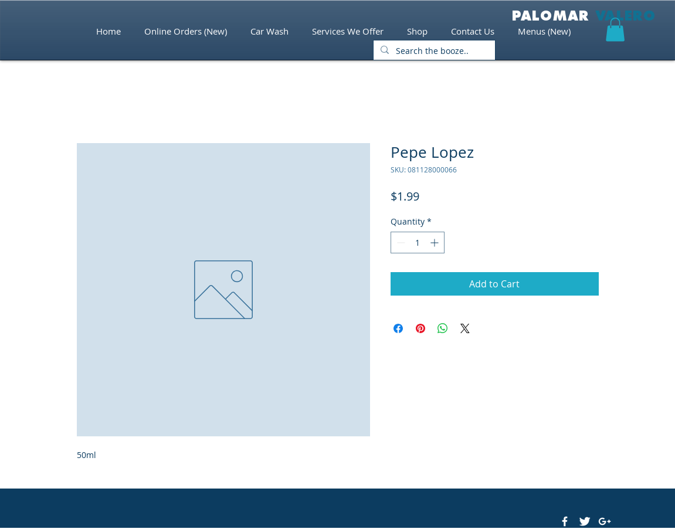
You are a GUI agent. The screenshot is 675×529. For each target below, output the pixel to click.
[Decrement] (399, 242)
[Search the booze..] (433, 51)
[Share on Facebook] (398, 328)
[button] (615, 30)
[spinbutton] (417, 242)
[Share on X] (465, 328)
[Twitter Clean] (584, 521)
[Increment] (435, 242)
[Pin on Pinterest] (420, 328)
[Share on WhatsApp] (443, 328)
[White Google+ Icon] (604, 521)
